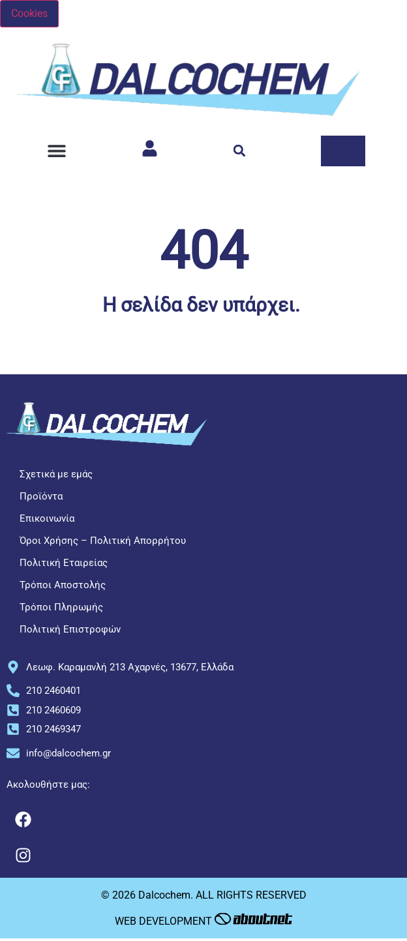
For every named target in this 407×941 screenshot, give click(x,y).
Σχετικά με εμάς (56, 474)
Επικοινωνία (47, 518)
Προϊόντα (41, 496)
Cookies (29, 13)
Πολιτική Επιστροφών (70, 629)
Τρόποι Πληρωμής (61, 607)
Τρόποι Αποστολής (63, 585)
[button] (56, 151)
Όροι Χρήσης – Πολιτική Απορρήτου (103, 540)
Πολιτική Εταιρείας (64, 563)
